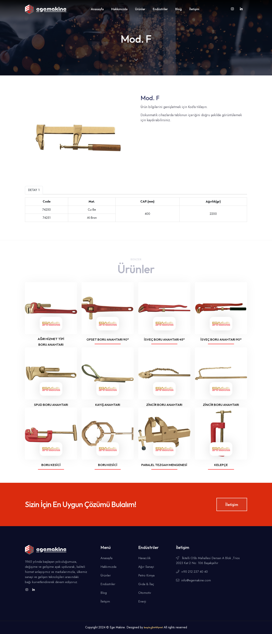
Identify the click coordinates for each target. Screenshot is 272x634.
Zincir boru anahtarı (164, 405)
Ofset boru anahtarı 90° (108, 339)
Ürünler (140, 9)
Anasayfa (97, 9)
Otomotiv (144, 592)
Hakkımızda (119, 9)
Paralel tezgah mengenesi (164, 465)
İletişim (194, 9)
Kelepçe (221, 465)
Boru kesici (51, 465)
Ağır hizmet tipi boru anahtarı (51, 341)
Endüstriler (160, 9)
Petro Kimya (146, 575)
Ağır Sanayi (146, 566)
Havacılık (144, 558)
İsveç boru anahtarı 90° (221, 339)
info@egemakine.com (193, 580)
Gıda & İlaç (146, 584)
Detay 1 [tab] (34, 190)
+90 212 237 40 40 (192, 571)
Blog (178, 9)
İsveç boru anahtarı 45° (164, 339)
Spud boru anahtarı (51, 405)
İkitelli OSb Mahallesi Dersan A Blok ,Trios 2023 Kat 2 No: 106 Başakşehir (208, 560)
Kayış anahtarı (107, 405)
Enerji (142, 601)
